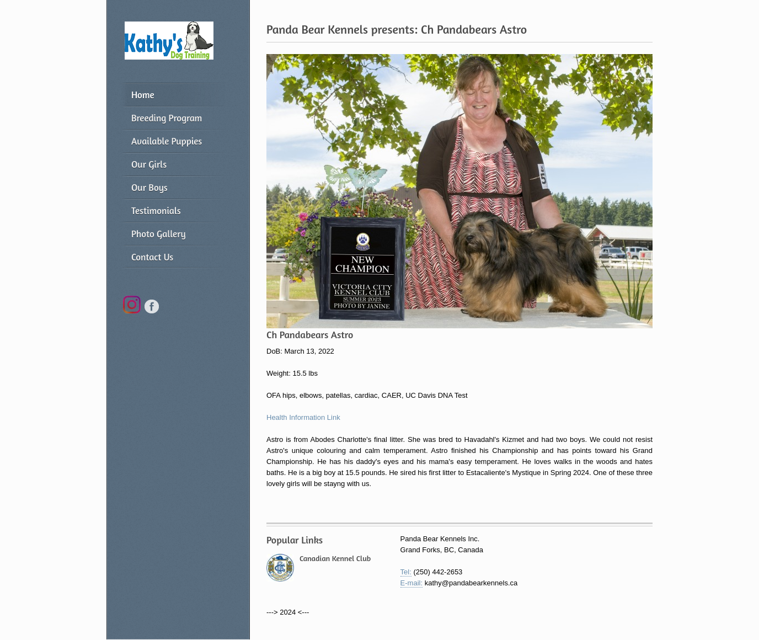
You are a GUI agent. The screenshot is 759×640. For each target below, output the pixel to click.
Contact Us (152, 257)
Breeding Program (166, 118)
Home (142, 94)
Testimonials (156, 210)
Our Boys (149, 187)
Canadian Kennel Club (335, 558)
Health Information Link (303, 417)
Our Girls (149, 164)
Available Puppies (166, 141)
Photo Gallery (158, 233)
